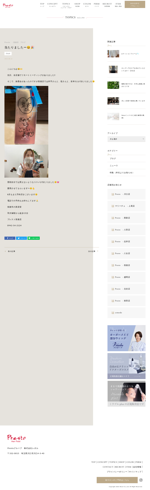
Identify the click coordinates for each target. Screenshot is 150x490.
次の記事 (92, 251)
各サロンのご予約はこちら (117, 480)
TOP (42, 5)
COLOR (87, 5)
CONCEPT (52, 5)
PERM (97, 5)
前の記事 (11, 251)
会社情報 (137, 467)
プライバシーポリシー (117, 471)
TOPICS (66, 6)
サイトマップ (135, 471)
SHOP (77, 5)
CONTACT (108, 467)
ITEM (118, 5)
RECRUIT (107, 5)
